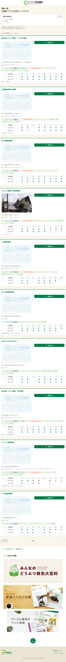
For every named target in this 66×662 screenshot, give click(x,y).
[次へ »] (61, 540)
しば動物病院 (6, 242)
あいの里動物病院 (8, 292)
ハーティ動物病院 (8, 442)
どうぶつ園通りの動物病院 (11, 191)
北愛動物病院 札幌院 (9, 89)
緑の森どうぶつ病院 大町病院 (12, 391)
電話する (49, 42)
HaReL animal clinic (9, 341)
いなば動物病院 (7, 493)
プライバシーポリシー (59, 653)
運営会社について (58, 650)
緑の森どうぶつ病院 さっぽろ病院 (14, 38)
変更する (60, 16)
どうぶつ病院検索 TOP (7, 549)
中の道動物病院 (7, 141)
